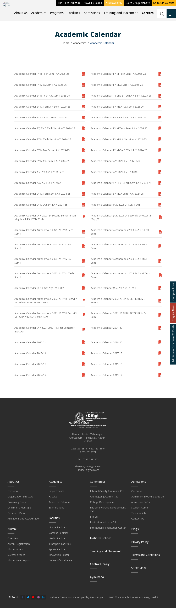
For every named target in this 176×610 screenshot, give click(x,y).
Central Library (99, 566)
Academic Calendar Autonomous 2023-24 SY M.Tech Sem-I (120, 275)
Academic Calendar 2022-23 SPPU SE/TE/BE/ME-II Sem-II (119, 300)
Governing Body (17, 504)
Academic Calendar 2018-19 (30, 353)
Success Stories (16, 557)
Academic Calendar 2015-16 (106, 364)
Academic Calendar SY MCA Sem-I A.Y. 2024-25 (40, 204)
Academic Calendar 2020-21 (30, 342)
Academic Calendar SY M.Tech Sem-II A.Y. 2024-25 (42, 139)
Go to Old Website (163, 2)
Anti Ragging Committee (104, 498)
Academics (38, 13)
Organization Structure (20, 498)
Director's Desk (16, 515)
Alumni (12, 531)
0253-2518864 (97, 450)
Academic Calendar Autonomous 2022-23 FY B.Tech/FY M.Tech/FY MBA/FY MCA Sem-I (45, 315)
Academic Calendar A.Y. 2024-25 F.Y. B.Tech (115, 161)
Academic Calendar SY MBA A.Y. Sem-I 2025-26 (117, 106)
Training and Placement (121, 13)
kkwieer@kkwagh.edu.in (88, 468)
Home (65, 43)
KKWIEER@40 (114, 2)
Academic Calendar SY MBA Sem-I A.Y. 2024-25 (117, 193)
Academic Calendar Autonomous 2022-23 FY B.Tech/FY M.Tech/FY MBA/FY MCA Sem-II (45, 300)
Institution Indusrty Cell (103, 524)
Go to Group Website (138, 2)
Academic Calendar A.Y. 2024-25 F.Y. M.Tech (39, 172)
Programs (57, 13)
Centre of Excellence (60, 562)
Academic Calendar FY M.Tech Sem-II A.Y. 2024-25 (119, 128)
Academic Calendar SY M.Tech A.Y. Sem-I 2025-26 (42, 106)
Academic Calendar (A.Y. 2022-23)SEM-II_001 (39, 288)
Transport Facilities (60, 546)
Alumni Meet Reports (20, 562)
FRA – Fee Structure (69, 2)
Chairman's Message (19, 509)
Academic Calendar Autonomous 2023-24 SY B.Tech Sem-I (120, 231)
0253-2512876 (79, 450)
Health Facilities (58, 540)
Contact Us (137, 520)
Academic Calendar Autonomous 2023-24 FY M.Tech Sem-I (44, 275)
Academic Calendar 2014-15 (30, 375)
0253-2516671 (88, 454)
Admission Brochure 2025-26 (147, 498)
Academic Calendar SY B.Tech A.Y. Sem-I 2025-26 (42, 95)
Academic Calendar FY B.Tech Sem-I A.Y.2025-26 (41, 73)
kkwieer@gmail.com (88, 472)
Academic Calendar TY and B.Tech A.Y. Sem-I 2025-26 (121, 95)
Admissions (92, 13)
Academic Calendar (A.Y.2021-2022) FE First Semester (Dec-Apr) (44, 329)
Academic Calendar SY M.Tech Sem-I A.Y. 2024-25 (42, 193)
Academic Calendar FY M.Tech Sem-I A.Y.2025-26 (118, 73)
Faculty (53, 498)
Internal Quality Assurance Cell (107, 493)
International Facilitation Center (108, 530)
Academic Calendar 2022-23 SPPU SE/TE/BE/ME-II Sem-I (119, 315)
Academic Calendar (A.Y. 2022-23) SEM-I (113, 288)
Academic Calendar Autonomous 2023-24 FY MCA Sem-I (42, 260)
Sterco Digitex (98, 599)
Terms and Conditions (145, 557)
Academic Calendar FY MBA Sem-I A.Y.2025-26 (40, 84)
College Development (102, 504)
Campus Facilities (58, 535)
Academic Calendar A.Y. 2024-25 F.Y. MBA (114, 172)
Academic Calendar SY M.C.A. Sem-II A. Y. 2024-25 (42, 161)
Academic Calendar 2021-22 (106, 327)
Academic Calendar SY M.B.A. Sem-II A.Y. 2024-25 (42, 150)
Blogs (135, 531)
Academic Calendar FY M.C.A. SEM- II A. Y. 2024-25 (119, 150)
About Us (21, 13)
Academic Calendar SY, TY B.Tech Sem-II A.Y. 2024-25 (44, 128)
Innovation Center (59, 557)
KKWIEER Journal (93, 2)
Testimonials (138, 515)
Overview (13, 493)
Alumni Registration (19, 546)
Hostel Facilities (58, 529)
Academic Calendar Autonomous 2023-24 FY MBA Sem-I (42, 246)
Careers (147, 13)
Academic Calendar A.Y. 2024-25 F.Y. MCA (37, 182)
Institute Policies (100, 540)
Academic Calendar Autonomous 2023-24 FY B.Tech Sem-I (43, 231)
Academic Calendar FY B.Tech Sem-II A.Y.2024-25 (118, 117)
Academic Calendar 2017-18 (106, 353)
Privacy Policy (139, 544)
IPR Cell (94, 519)
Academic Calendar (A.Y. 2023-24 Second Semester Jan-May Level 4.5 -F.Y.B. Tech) (45, 217)
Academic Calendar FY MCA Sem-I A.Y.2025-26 (117, 84)
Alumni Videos (16, 551)
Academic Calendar (59, 504)
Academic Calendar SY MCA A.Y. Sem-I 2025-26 (40, 117)
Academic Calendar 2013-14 (106, 375)
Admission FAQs (140, 504)
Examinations (56, 509)
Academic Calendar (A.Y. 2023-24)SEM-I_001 (115, 204)
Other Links (138, 570)
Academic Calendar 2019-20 (106, 342)
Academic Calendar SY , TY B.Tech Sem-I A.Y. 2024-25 (121, 182)
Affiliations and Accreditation (24, 520)
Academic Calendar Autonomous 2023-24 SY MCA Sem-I (119, 260)
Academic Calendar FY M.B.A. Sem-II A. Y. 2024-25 (119, 139)
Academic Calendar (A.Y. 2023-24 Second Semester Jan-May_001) (122, 217)
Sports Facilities (58, 551)
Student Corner (140, 509)
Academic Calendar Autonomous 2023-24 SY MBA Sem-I (119, 246)
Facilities (74, 13)
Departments (56, 493)
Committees (98, 484)
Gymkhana (97, 579)
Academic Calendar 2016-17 (30, 364)
